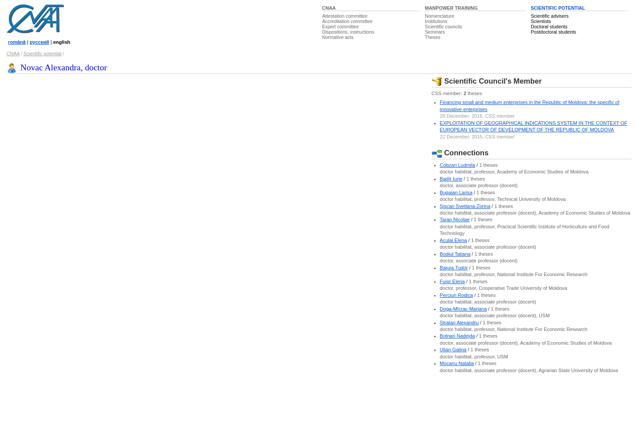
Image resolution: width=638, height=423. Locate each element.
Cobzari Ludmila (457, 165)
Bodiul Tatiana (455, 254)
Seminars (435, 32)
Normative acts (338, 37)
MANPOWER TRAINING (451, 8)
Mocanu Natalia (457, 363)
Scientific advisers (549, 16)
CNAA (329, 8)
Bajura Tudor (454, 267)
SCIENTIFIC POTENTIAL (558, 8)
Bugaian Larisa (456, 192)
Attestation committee (344, 16)
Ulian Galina (453, 349)
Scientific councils (443, 26)
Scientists (541, 21)
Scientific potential (42, 53)
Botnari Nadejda (457, 335)
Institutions (436, 21)
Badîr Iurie (451, 178)
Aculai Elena (453, 240)
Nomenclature (439, 16)
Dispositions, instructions (348, 32)
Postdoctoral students (553, 32)
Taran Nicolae (455, 219)
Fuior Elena (452, 281)
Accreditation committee (347, 21)
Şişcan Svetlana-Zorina (465, 206)
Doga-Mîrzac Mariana (463, 308)
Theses (432, 37)
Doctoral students (549, 26)
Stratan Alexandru (459, 322)
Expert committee (340, 26)
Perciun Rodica (456, 295)
